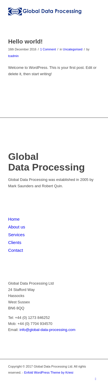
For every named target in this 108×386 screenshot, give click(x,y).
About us (16, 226)
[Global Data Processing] (45, 11)
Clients (14, 242)
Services (16, 234)
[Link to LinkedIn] (95, 378)
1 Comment (48, 49)
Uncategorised (72, 49)
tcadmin (13, 56)
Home (14, 219)
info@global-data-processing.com (47, 330)
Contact (15, 250)
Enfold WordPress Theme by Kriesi (48, 372)
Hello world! (25, 41)
